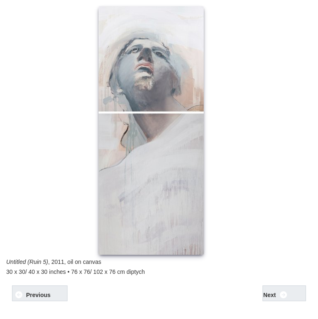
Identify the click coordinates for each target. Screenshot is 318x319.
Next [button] (275, 294)
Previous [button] (32, 294)
